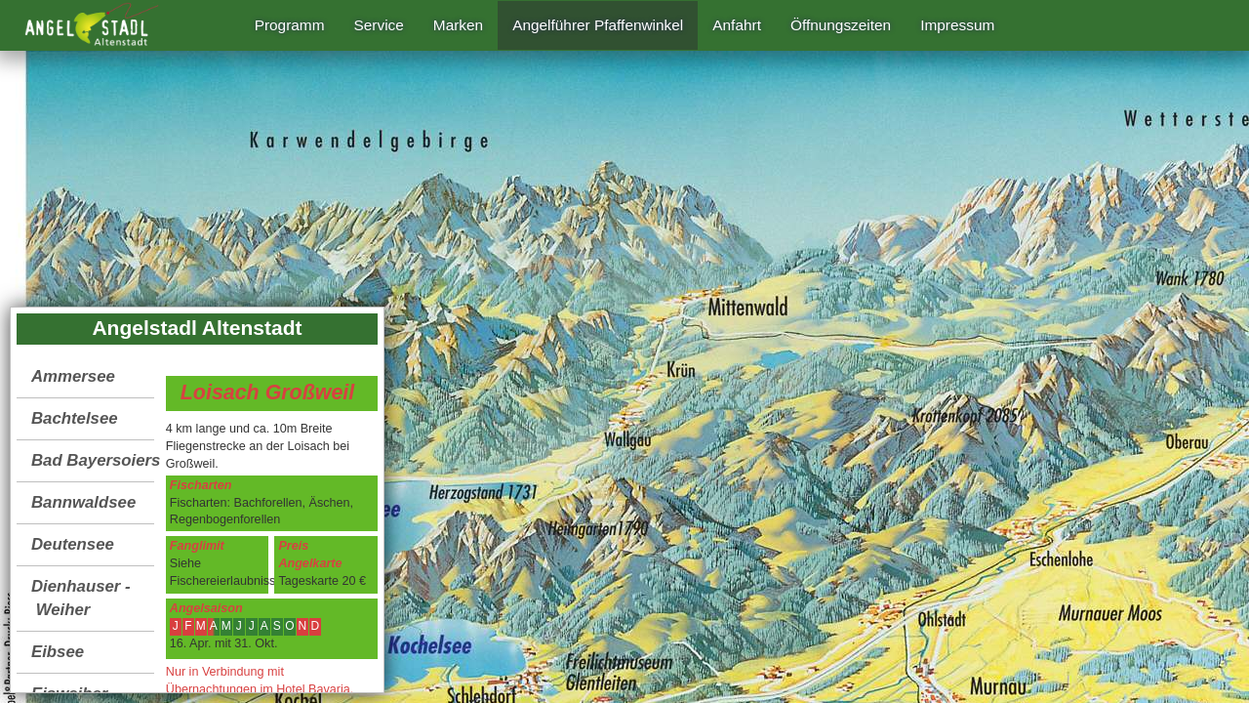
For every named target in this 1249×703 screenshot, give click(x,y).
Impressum (957, 25)
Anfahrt (736, 25)
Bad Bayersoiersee (92, 460)
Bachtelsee (74, 418)
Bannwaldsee (83, 502)
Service (379, 25)
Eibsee (57, 651)
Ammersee (73, 376)
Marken (458, 25)
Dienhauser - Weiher (81, 598)
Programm (290, 25)
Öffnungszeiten (840, 25)
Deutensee (72, 544)
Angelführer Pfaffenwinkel (597, 25)
